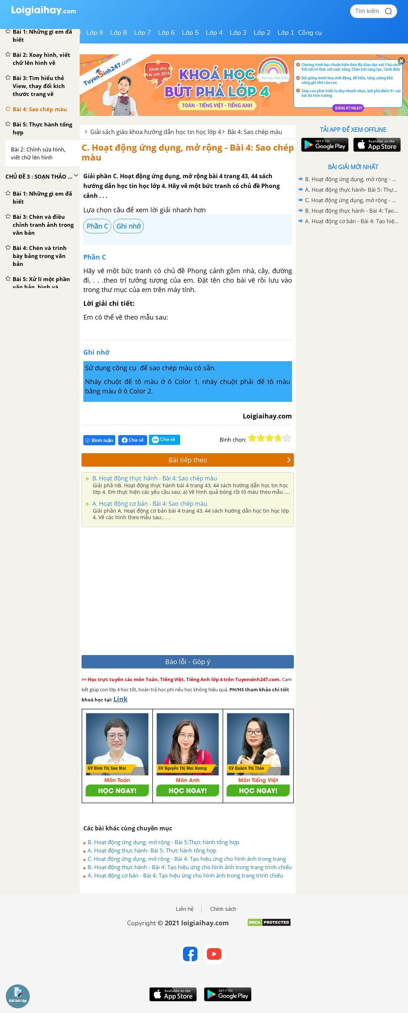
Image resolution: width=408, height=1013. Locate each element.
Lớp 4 (214, 32)
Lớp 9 (94, 32)
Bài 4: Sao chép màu (255, 132)
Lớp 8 (118, 32)
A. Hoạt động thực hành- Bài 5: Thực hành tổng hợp (152, 850)
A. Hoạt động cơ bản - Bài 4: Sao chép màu (149, 504)
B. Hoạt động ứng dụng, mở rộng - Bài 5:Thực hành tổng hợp (163, 842)
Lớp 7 (142, 32)
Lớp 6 (166, 32)
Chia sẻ (132, 440)
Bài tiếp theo (229, 459)
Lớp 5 (190, 32)
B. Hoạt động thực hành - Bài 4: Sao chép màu (154, 478)
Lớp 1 (286, 32)
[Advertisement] (188, 589)
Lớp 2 (262, 32)
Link (120, 699)
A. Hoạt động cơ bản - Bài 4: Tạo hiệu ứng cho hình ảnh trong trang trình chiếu (185, 875)
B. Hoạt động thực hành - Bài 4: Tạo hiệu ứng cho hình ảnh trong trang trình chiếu (190, 867)
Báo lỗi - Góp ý (187, 661)
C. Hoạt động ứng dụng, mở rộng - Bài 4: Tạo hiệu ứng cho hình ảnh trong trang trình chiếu (187, 858)
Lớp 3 (238, 32)
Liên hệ (185, 909)
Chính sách (223, 909)
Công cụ (310, 32)
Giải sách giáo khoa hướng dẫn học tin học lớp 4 (155, 132)
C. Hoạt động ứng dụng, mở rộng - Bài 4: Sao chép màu (188, 152)
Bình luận (99, 440)
